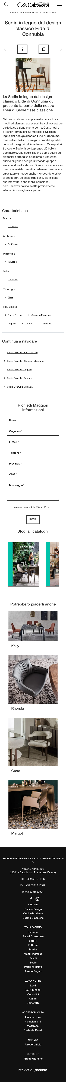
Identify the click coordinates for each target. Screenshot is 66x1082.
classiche (13, 279)
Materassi (33, 1026)
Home (13, 12)
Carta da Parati (33, 1030)
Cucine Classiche (33, 918)
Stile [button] (6, 271)
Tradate (29, 323)
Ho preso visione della (32, 507)
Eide (54, 12)
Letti (33, 986)
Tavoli (33, 958)
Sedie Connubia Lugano (19, 369)
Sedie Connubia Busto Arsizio (22, 352)
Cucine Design (33, 909)
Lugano (11, 323)
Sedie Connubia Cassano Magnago (25, 361)
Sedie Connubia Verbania (20, 386)
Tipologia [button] (9, 289)
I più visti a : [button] (10, 307)
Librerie (33, 932)
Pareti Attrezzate (33, 937)
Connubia (13, 226)
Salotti (33, 941)
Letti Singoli (33, 990)
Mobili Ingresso (33, 954)
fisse (10, 297)
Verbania (47, 323)
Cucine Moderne (33, 914)
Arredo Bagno (33, 971)
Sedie (45, 12)
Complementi (33, 1022)
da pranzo (13, 244)
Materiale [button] (9, 254)
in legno (12, 262)
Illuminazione (33, 1017)
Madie (33, 950)
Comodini (33, 994)
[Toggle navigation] (59, 4)
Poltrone (33, 945)
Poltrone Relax (33, 967)
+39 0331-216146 (35, 879)
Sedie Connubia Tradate (19, 378)
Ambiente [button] (9, 236)
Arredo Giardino (33, 1059)
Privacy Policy (43, 507)
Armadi (33, 999)
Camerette (33, 1003)
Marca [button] (7, 218)
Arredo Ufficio (33, 1045)
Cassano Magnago (41, 315)
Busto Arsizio (14, 315)
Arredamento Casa (29, 12)
